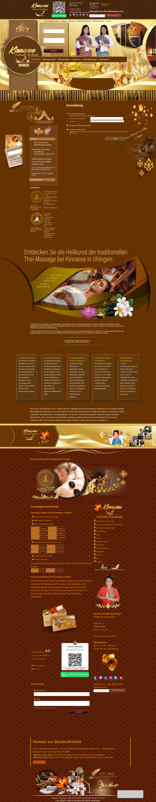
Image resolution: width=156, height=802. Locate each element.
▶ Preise (103, 5)
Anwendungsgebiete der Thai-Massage (108, 524)
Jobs (96, 558)
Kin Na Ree (36, 59)
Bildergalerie (104, 59)
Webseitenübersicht (98, 21)
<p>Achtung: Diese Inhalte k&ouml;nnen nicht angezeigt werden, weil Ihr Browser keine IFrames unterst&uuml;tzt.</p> (54, 38)
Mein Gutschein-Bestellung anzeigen (43, 143)
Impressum (71, 21)
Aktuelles (98, 562)
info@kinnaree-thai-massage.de (106, 636)
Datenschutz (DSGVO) (84, 21)
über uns (98, 555)
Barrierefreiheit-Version (52, 21)
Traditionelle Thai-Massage (104, 521)
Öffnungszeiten (64, 59)
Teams (97, 538)
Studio (97, 535)
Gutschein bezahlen (43, 162)
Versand (108, 21)
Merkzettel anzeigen (43, 159)
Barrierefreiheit (39, 762)
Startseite (63, 21)
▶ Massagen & (105, 4)
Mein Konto (39, 164)
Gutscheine (76, 59)
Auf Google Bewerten (44, 122)
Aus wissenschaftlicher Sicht (104, 528)
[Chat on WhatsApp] (75, 677)
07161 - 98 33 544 (102, 630)
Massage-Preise (49, 59)
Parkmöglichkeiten (90, 59)
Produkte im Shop (101, 541)
